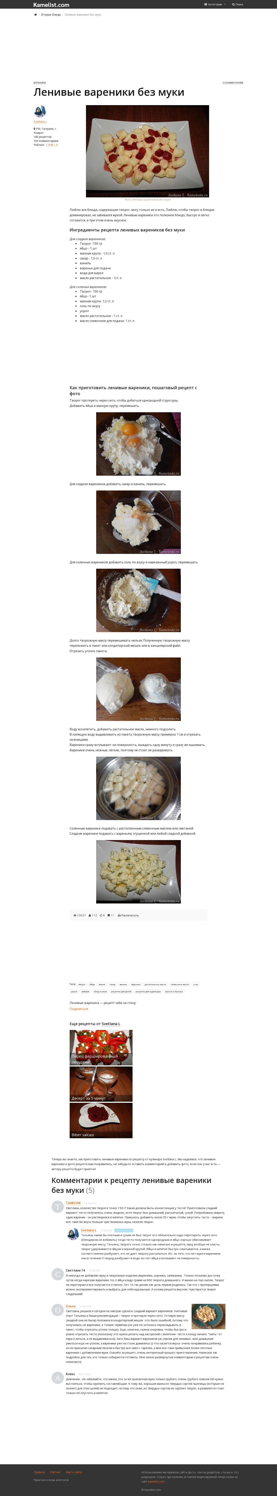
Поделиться (79, 1009)
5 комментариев (233, 82)
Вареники (40, 82)
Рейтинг (55, 1472)
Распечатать (130, 915)
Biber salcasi (83, 1134)
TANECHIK (73, 1203)
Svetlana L (40, 121)
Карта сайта (74, 1472)
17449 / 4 (51, 145)
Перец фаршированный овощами (95, 1059)
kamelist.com (156, 1481)
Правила (39, 1472)
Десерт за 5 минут (89, 1098)
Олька (71, 1306)
